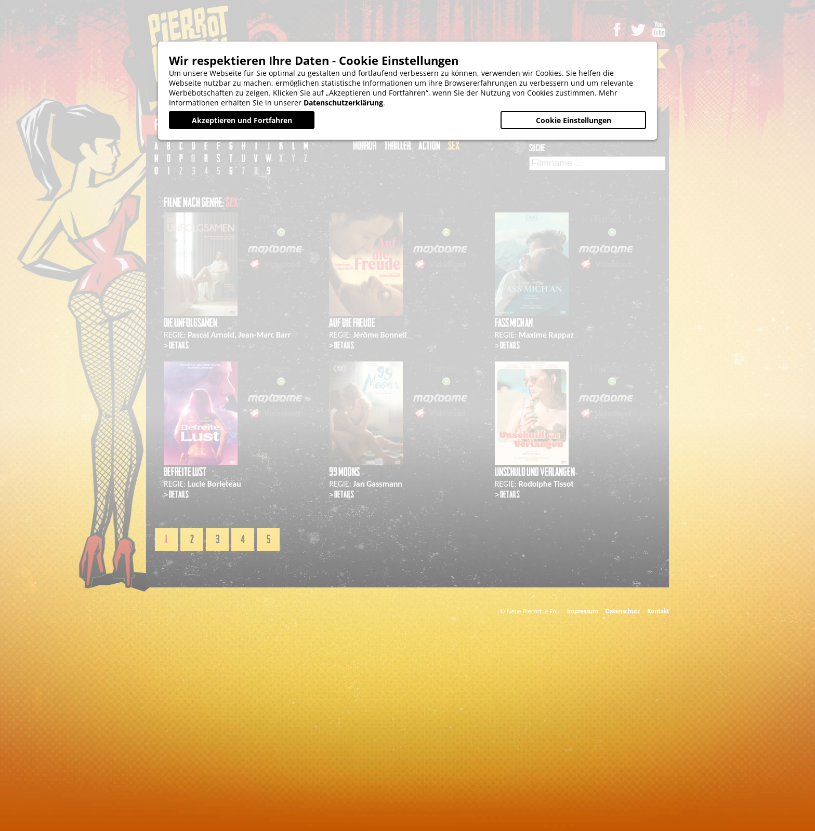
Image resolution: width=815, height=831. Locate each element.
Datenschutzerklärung (343, 103)
